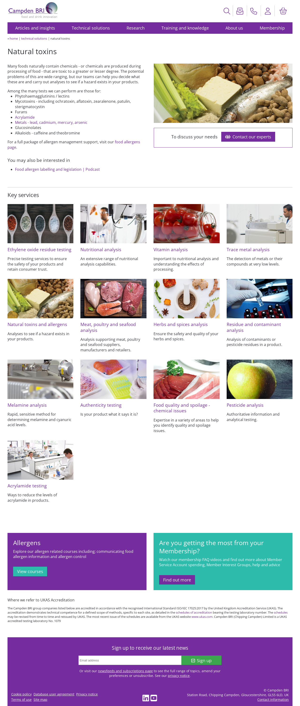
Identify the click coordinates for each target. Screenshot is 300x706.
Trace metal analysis (248, 249)
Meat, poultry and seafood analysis (108, 327)
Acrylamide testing (27, 486)
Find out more (177, 580)
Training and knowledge (185, 28)
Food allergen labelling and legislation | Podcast (57, 169)
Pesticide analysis (245, 405)
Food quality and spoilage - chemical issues (182, 408)
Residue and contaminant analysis (254, 327)
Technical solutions (91, 28)
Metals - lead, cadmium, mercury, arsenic (51, 122)
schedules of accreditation (194, 612)
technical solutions (34, 38)
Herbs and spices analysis (181, 324)
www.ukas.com (202, 617)
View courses (30, 571)
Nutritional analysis (100, 249)
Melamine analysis (27, 405)
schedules (281, 612)
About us (234, 28)
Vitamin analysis (171, 249)
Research (136, 28)
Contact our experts (248, 137)
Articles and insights (35, 28)
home (14, 38)
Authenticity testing (100, 405)
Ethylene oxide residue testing (39, 249)
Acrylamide (25, 117)
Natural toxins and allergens (37, 324)
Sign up (201, 660)
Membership (272, 28)
